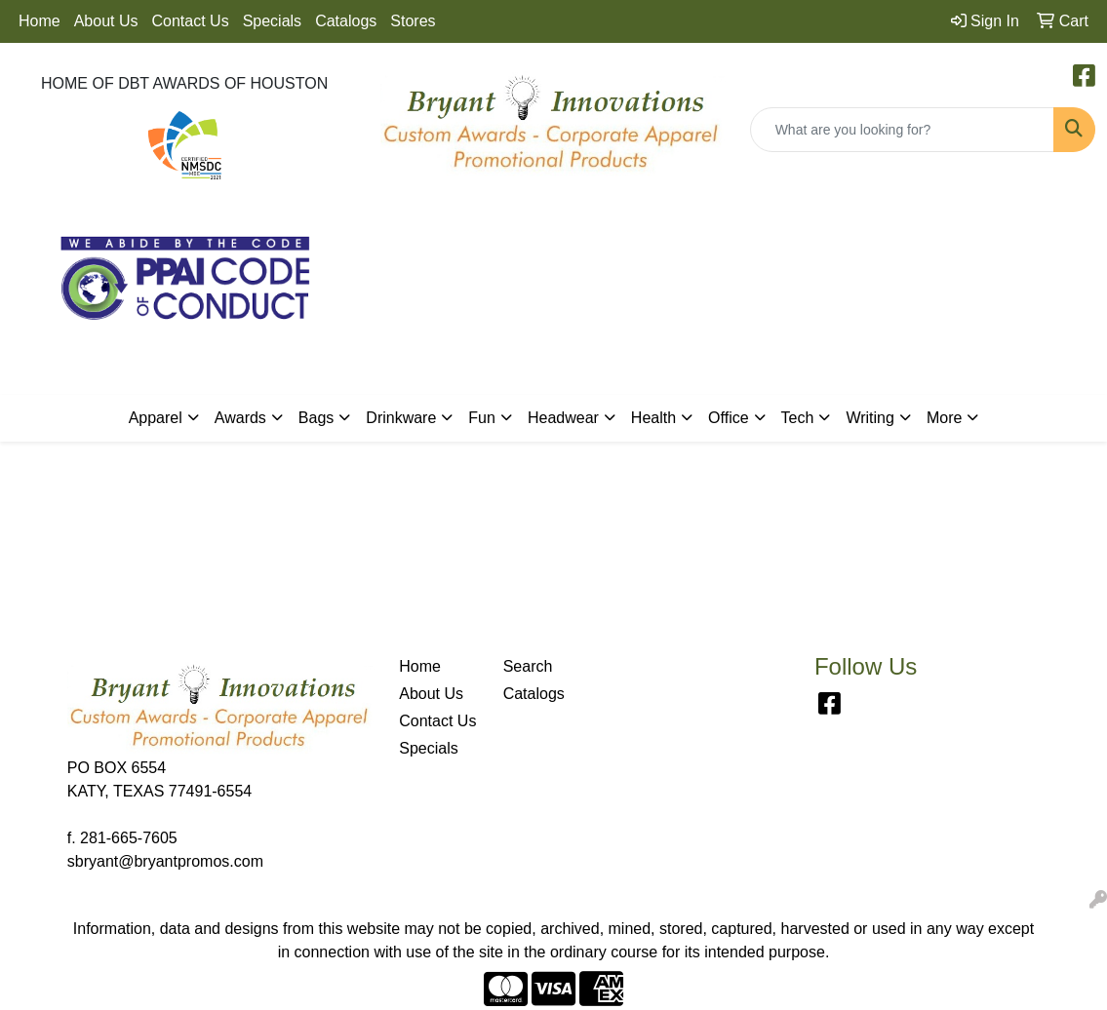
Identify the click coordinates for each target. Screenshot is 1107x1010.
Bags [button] (316, 417)
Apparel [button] (155, 417)
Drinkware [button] (401, 417)
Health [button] (653, 417)
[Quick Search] (902, 129)
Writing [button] (870, 417)
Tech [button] (797, 417)
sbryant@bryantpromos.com (165, 861)
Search (528, 666)
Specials (272, 21)
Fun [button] (481, 417)
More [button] (944, 417)
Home (39, 21)
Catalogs (345, 21)
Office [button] (728, 417)
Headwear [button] (563, 417)
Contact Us (190, 21)
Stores (412, 21)
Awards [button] (240, 417)
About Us (106, 21)
